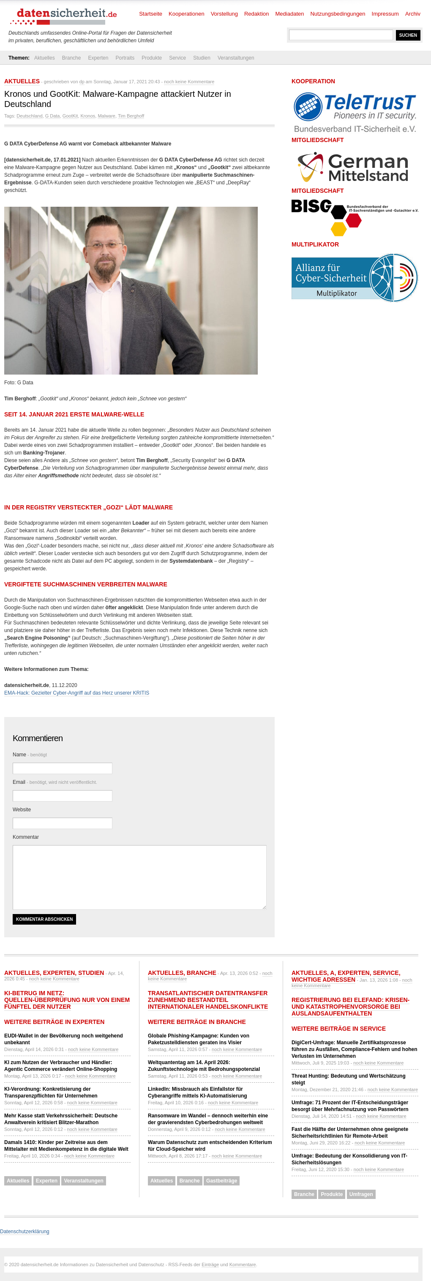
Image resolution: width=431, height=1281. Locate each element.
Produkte (152, 58)
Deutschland (29, 115)
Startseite (150, 14)
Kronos (87, 115)
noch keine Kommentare (189, 81)
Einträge (210, 1264)
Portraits (124, 58)
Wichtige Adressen (323, 979)
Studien (201, 58)
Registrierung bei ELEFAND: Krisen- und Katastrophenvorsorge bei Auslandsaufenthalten (350, 1006)
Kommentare (242, 1264)
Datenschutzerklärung (24, 1231)
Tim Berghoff (131, 115)
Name (30, 755)
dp (82, 81)
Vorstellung (224, 14)
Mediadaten (290, 14)
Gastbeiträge (221, 1181)
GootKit (70, 115)
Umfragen (361, 1194)
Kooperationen (187, 14)
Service (177, 58)
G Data (52, 115)
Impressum (385, 14)
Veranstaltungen (236, 58)
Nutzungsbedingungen (337, 14)
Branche (71, 58)
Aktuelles (44, 58)
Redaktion (256, 14)
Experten (98, 58)
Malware (106, 115)
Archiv (412, 14)
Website (22, 810)
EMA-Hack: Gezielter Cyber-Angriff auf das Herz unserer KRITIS (76, 693)
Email (55, 782)
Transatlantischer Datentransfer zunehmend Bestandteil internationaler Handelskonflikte (208, 1000)
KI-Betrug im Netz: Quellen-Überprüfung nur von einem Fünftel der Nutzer (67, 1000)
